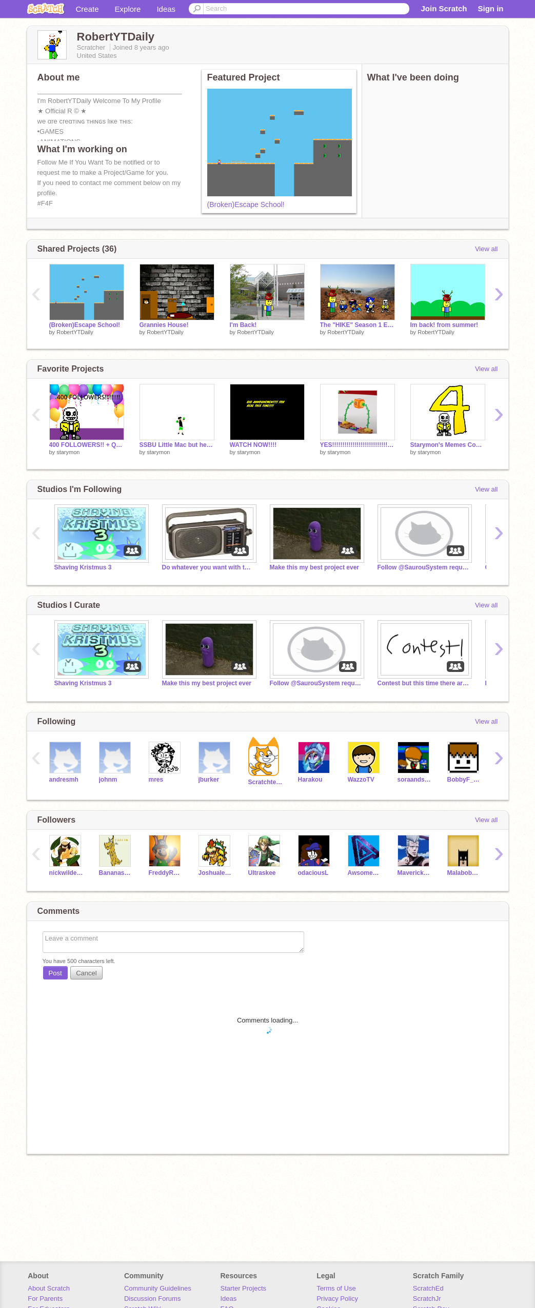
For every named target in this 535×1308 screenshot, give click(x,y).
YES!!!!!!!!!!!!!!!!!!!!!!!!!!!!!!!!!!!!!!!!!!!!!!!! (357, 444)
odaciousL (313, 872)
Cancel (86, 973)
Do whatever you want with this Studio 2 (208, 567)
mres (156, 779)
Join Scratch (444, 8)
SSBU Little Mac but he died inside (177, 444)
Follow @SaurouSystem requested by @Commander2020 (424, 567)
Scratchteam (265, 782)
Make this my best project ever (315, 567)
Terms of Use (336, 1288)
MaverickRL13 (415, 872)
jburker (209, 779)
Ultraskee (262, 872)
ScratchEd (428, 1288)
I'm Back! (243, 325)
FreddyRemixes (166, 872)
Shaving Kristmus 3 (83, 567)
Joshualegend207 (216, 872)
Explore (128, 9)
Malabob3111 (464, 872)
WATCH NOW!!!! (253, 444)
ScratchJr (427, 1298)
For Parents (45, 1298)
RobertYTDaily (74, 332)
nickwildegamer (66, 872)
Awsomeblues (365, 872)
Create (87, 9)
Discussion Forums (152, 1298)
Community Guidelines (157, 1288)
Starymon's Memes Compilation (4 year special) (447, 444)
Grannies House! (164, 325)
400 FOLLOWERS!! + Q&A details (86, 444)
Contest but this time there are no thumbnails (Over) (424, 683)
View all (486, 249)
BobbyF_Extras (464, 779)
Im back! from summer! (444, 325)
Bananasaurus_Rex (116, 872)
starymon (68, 452)
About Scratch (49, 1288)
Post (55, 973)
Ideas (165, 9)
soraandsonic (415, 779)
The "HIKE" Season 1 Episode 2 (357, 325)
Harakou (310, 779)
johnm (108, 779)
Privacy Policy (337, 1298)
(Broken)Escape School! (246, 204)
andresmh (63, 779)
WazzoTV (361, 779)
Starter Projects (244, 1288)
